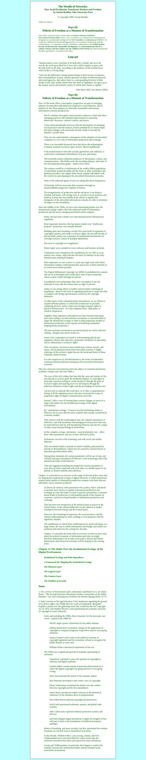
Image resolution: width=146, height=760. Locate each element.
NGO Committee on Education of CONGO (87, 40)
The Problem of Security (55, 581)
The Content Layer (52, 576)
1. (39, 592)
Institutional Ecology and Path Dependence (64, 557)
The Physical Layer (53, 567)
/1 (68, 326)
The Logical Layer (52, 571)
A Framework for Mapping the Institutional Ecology (68, 562)
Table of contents (45, 22)
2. (39, 601)
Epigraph (73, 57)
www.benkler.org (76, 38)
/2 (73, 372)
